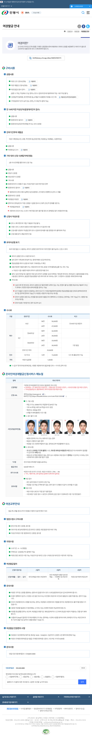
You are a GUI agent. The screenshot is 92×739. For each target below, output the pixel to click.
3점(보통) (37, 677)
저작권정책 (58, 709)
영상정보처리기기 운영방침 (43, 709)
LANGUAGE (79, 6)
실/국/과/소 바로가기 (9, 697)
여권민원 (76, 31)
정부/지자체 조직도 (46, 711)
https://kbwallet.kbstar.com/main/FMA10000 (47, 396)
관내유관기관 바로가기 (9, 702)
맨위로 (83, 668)
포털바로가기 (5, 6)
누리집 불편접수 (26, 709)
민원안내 (69, 31)
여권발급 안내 (85, 31)
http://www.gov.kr (35, 394)
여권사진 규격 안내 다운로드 (68, 97)
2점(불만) (47, 677)
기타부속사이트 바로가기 (72, 697)
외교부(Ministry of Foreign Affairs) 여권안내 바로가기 (46, 58)
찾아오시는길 (80, 709)
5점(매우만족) (13, 677)
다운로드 (33, 81)
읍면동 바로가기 (38, 697)
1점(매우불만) (59, 677)
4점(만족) (26, 677)
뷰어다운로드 (68, 709)
